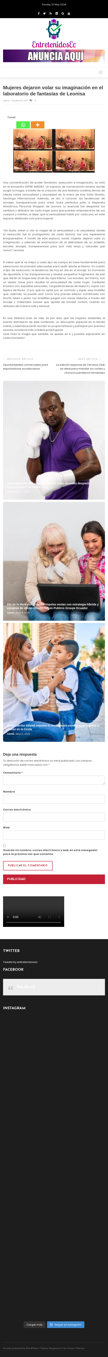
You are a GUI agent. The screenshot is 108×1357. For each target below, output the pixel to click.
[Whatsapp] (23, 121)
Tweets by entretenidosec (20, 962)
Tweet (11, 117)
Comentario (13, 773)
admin (7, 100)
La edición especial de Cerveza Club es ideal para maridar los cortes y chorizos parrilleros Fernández (80, 369)
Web (6, 827)
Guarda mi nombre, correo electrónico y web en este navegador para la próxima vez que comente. (50, 852)
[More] (37, 121)
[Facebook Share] (3, 118)
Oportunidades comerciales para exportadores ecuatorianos (25, 367)
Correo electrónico (17, 810)
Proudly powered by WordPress (20, 1348)
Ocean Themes (75, 1348)
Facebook (26, 987)
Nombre (9, 792)
